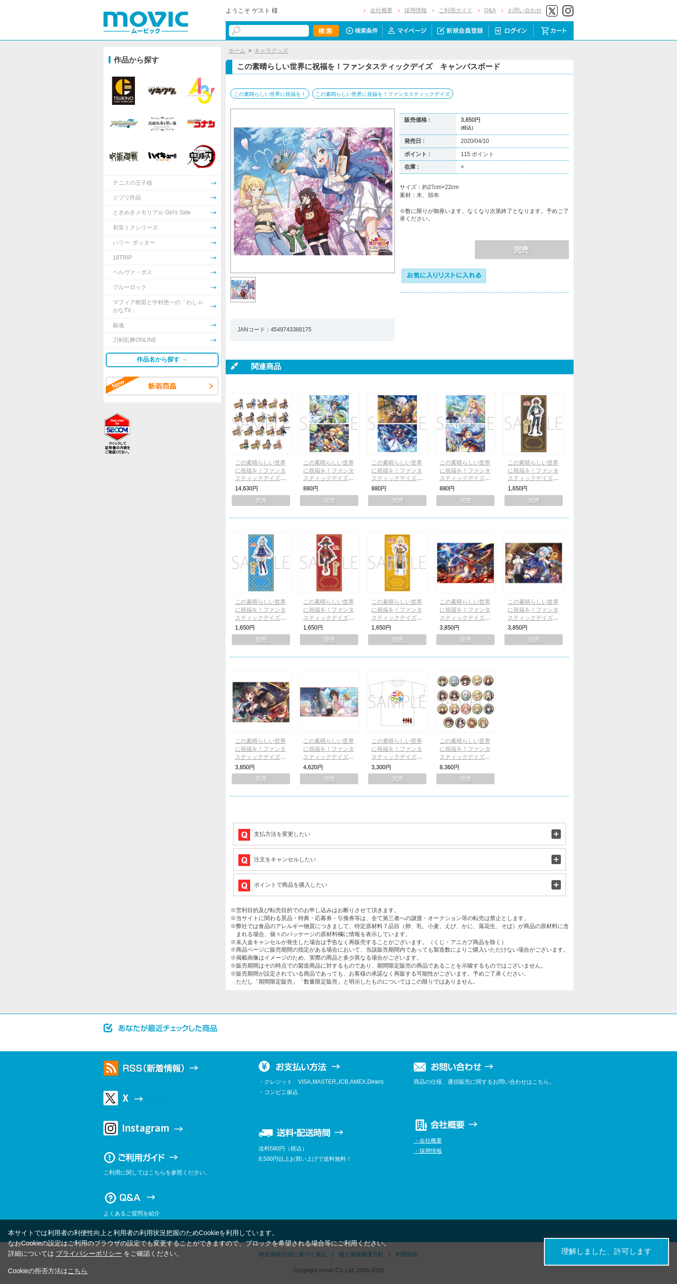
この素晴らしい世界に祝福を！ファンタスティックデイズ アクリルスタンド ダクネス (396, 618)
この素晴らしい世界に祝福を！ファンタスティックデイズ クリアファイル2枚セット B (396, 478)
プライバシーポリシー (89, 1253)
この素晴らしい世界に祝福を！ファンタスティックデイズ (382, 94)
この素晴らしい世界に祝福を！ (270, 94)
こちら (77, 1271)
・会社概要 (428, 1140)
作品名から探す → (162, 359)
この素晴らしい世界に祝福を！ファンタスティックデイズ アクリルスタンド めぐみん (328, 618)
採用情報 (415, 10)
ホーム (236, 50)
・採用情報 (428, 1151)
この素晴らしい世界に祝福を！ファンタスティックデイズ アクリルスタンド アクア (260, 618)
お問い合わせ (525, 10)
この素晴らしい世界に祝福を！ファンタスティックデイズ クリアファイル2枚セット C (465, 478)
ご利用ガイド (455, 10)
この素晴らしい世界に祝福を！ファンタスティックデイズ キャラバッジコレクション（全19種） (465, 757)
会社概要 (381, 10)
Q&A (490, 10)
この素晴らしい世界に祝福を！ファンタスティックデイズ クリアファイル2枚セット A (328, 478)
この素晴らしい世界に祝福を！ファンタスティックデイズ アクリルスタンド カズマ (533, 478)
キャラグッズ (271, 50)
